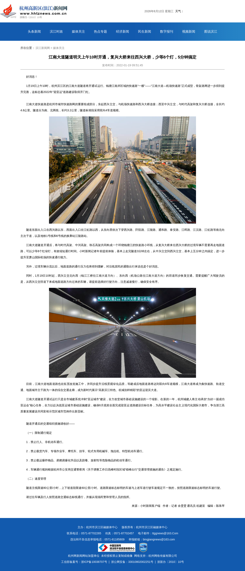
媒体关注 (78, 31)
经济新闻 (122, 31)
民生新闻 (144, 31)
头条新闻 (34, 31)
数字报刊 (166, 31)
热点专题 (100, 31)
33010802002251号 (140, 561)
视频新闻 (188, 31)
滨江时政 (56, 31)
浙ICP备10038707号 (94, 561)
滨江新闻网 (43, 48)
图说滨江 (210, 31)
